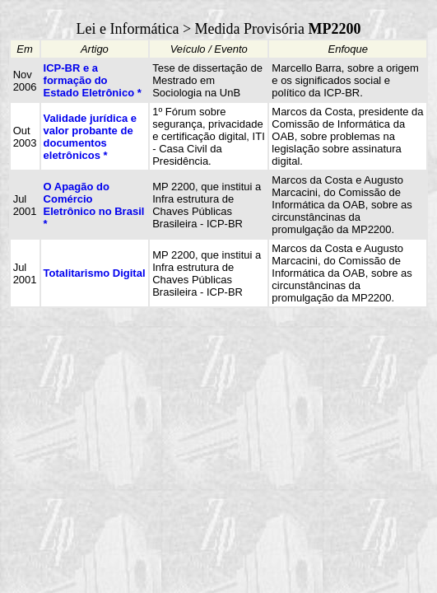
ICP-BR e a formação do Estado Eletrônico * (93, 80)
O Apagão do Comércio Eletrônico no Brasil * (94, 205)
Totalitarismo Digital (95, 273)
